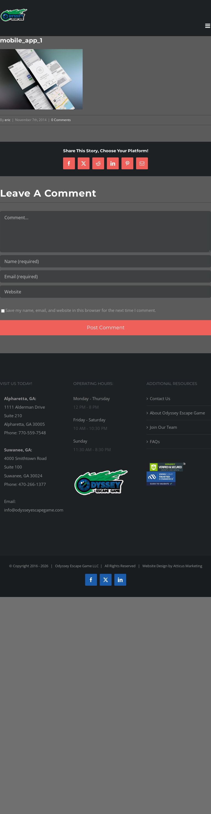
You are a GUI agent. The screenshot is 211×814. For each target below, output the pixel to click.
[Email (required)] (105, 276)
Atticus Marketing (187, 565)
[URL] (105, 291)
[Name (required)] (105, 261)
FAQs (155, 441)
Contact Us (160, 398)
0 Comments (61, 119)
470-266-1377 (32, 484)
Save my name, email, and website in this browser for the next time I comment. (81, 310)
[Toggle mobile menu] (208, 26)
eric (7, 119)
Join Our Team (163, 427)
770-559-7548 (32, 432)
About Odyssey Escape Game (177, 413)
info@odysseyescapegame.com (33, 510)
